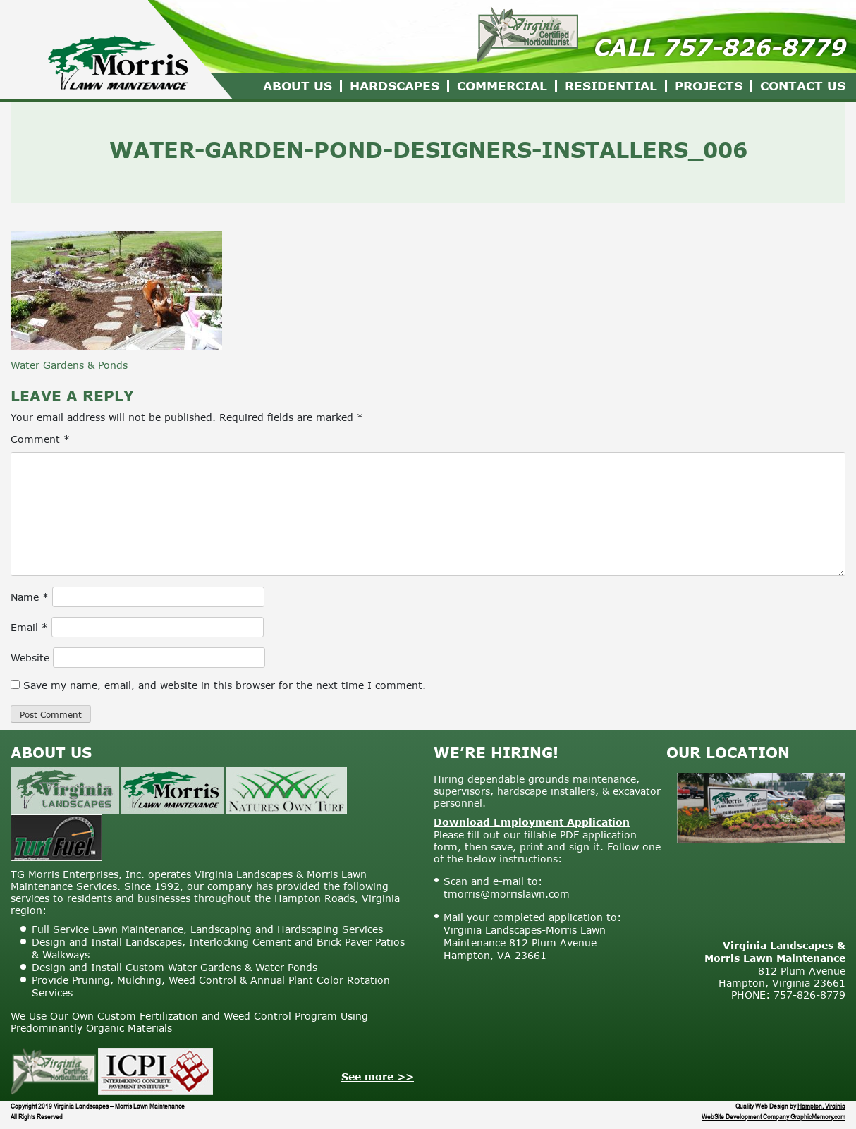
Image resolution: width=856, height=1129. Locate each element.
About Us (297, 85)
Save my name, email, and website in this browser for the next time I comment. (224, 685)
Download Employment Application (532, 822)
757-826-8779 (753, 47)
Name (30, 597)
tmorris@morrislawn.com (507, 894)
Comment (40, 439)
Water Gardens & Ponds (69, 365)
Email (29, 627)
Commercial (502, 85)
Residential (611, 85)
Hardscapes (394, 85)
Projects (708, 85)
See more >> (377, 1076)
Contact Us (802, 85)
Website (30, 658)
